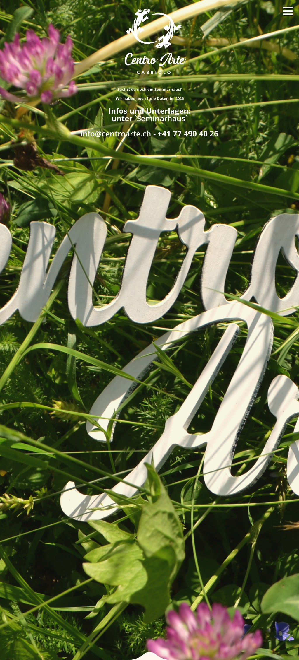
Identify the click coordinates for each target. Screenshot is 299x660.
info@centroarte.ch (116, 133)
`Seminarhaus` (161, 118)
